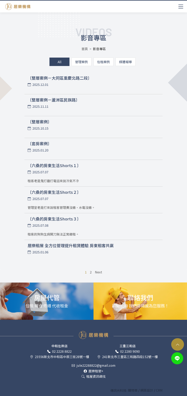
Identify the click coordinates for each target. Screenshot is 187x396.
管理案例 (81, 61)
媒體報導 (125, 61)
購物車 (133, 390)
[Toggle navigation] (181, 6)
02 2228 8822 (59, 351)
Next (98, 272)
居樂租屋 (18, 6)
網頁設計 (147, 390)
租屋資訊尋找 (93, 376)
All (59, 61)
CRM (159, 390)
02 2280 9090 (127, 351)
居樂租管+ (93, 371)
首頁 (84, 48)
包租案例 (103, 61)
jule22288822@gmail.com (94, 365)
